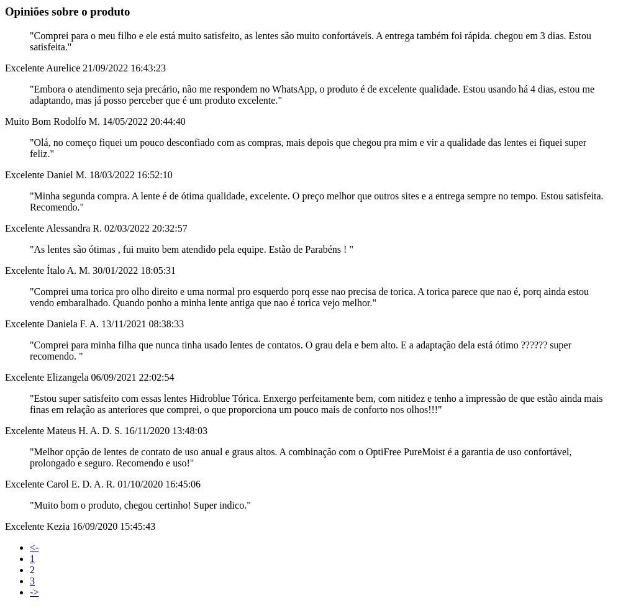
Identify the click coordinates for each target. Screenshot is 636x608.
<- (34, 547)
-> (34, 592)
